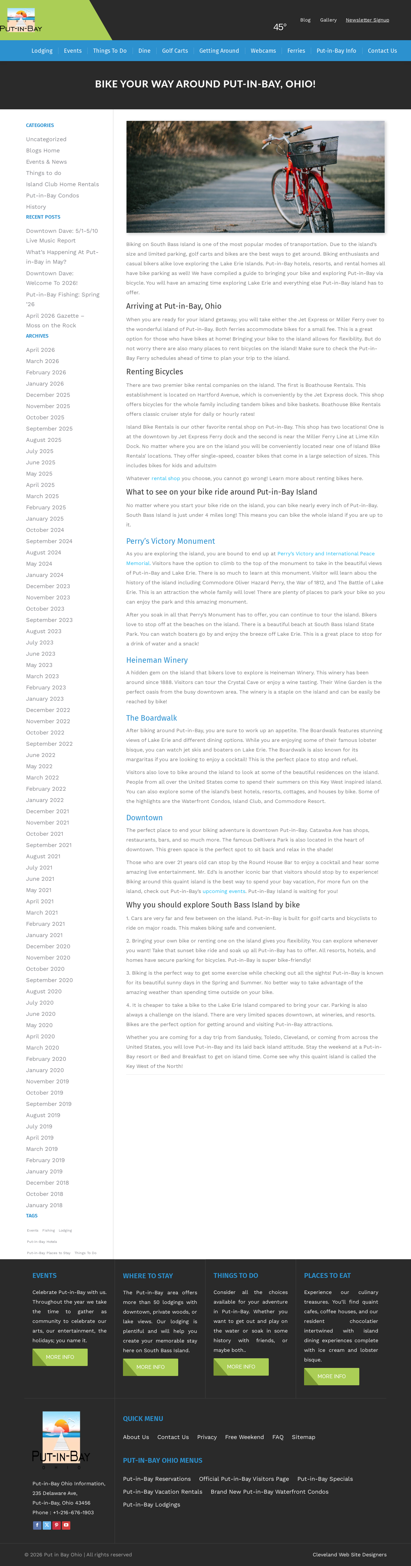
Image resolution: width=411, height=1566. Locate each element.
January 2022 (45, 800)
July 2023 (40, 642)
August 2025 (43, 439)
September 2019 (49, 1103)
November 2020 (48, 957)
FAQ (278, 1437)
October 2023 (45, 608)
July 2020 (40, 1002)
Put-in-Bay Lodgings (151, 1504)
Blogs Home (43, 150)
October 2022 (45, 732)
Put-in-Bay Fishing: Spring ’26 (63, 299)
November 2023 (48, 597)
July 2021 (39, 867)
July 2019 (39, 1126)
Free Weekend (244, 1437)
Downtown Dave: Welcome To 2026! (52, 278)
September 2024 (49, 541)
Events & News (46, 161)
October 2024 (45, 529)
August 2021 (43, 856)
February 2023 (46, 687)
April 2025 (40, 484)
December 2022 (48, 709)
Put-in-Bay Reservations (157, 1478)
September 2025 (49, 428)
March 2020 (42, 1047)
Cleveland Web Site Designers (350, 1555)
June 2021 (40, 878)
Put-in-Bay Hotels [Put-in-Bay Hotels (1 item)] (42, 1242)
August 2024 (43, 552)
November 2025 (48, 406)
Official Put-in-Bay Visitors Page (244, 1478)
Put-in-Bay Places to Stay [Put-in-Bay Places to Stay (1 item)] (49, 1253)
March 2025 (42, 496)
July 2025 (39, 451)
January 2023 (45, 698)
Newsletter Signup (367, 20)
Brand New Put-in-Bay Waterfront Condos (269, 1491)
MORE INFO (60, 1357)
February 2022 (46, 788)
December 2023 (48, 586)
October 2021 (44, 833)
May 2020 (39, 1025)
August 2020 (44, 991)
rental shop (166, 478)
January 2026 (45, 383)
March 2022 (42, 777)
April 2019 (40, 1137)
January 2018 (44, 1205)
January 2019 (44, 1171)
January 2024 (45, 574)
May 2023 (39, 664)
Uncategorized (46, 139)
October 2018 (44, 1193)
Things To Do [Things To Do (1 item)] (85, 1253)
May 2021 (38, 890)
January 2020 (45, 1070)
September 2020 (49, 980)
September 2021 (49, 845)
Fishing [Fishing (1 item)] (48, 1230)
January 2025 (45, 518)
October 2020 (45, 968)
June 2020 (41, 1013)
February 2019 (45, 1160)
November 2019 (47, 1081)
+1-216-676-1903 (73, 1512)
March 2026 (42, 361)
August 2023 (44, 631)
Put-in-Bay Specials (325, 1478)
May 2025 (39, 473)
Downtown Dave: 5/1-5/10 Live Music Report (62, 235)
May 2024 (39, 563)
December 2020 (48, 946)
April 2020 (40, 1036)
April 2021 (40, 901)
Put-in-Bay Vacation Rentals (162, 1491)
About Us (136, 1437)
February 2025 (46, 507)
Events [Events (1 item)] (33, 1230)
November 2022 (48, 721)
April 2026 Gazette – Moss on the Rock (55, 320)
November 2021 (47, 822)
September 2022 (49, 743)
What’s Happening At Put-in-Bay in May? (62, 257)
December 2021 (47, 811)
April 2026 (40, 349)
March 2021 (42, 912)
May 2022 (39, 766)
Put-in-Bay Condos (52, 195)
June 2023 (41, 653)
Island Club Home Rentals (62, 184)
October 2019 (44, 1092)
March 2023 (42, 676)
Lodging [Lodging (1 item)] (65, 1230)
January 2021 (44, 935)
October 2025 (45, 417)
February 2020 (46, 1058)
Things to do (43, 172)
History (36, 206)
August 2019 (43, 1115)
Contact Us (173, 1437)
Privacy (207, 1437)
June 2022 (41, 754)
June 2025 (40, 462)
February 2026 (46, 372)
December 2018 (47, 1182)
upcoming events (224, 891)
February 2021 (45, 923)
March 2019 (42, 1148)
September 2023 (49, 619)
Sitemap (303, 1437)
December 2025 (48, 394)
